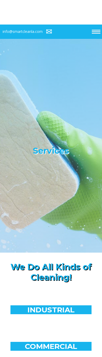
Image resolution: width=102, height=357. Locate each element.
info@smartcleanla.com (23, 31)
